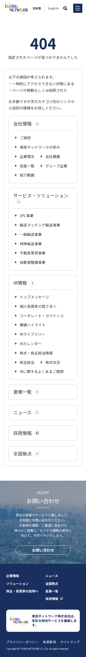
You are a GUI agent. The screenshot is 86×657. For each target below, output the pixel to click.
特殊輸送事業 (31, 243)
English (53, 8)
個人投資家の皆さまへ (38, 306)
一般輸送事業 (31, 234)
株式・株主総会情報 (36, 353)
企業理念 (27, 156)
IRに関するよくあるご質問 (42, 371)
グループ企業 (56, 166)
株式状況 (52, 362)
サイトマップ (70, 642)
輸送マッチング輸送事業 (40, 225)
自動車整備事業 (32, 262)
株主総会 (27, 362)
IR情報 (24, 283)
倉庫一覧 (51, 591)
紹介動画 (27, 175)
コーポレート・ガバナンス (42, 315)
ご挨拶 (25, 137)
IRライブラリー (32, 334)
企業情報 (12, 575)
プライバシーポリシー (22, 642)
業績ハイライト (32, 324)
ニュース (51, 575)
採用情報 (51, 598)
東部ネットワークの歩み (40, 147)
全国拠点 (51, 583)
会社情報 (26, 124)
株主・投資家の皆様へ (22, 591)
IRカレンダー (31, 343)
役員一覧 (27, 166)
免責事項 (49, 642)
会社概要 (52, 156)
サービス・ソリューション (40, 199)
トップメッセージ (34, 297)
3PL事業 (26, 215)
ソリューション (17, 583)
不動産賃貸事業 (32, 253)
